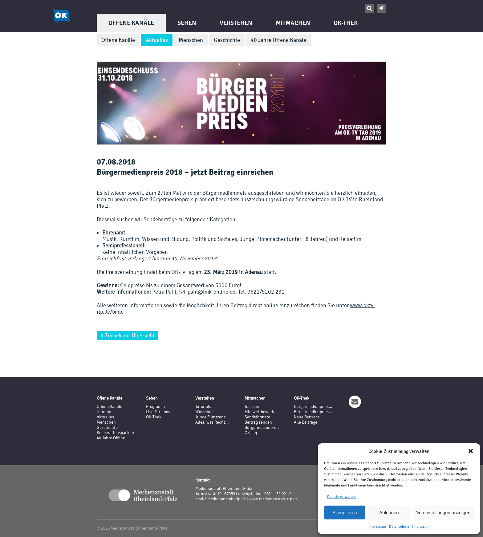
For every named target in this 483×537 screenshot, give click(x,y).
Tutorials (203, 406)
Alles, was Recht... (212, 422)
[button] (471, 451)
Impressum (377, 526)
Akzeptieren (344, 512)
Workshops (205, 411)
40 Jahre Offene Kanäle (278, 40)
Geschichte (227, 40)
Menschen (191, 40)
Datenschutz (399, 526)
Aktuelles (157, 40)
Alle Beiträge (305, 422)
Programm (155, 406)
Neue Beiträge (307, 417)
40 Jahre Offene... (113, 438)
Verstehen (236, 23)
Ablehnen (389, 512)
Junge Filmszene (210, 417)
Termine (104, 411)
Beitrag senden (258, 422)
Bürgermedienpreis (262, 427)
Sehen (186, 23)
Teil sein (252, 406)
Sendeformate (257, 417)
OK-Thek (346, 23)
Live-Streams (158, 411)
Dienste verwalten (341, 496)
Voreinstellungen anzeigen (443, 512)
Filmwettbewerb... (261, 411)
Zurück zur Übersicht (127, 335)
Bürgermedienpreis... (313, 406)
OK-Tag (251, 432)
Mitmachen (293, 23)
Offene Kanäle (131, 23)
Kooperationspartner (115, 432)
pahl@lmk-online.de (211, 291)
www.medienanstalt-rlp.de (273, 499)
